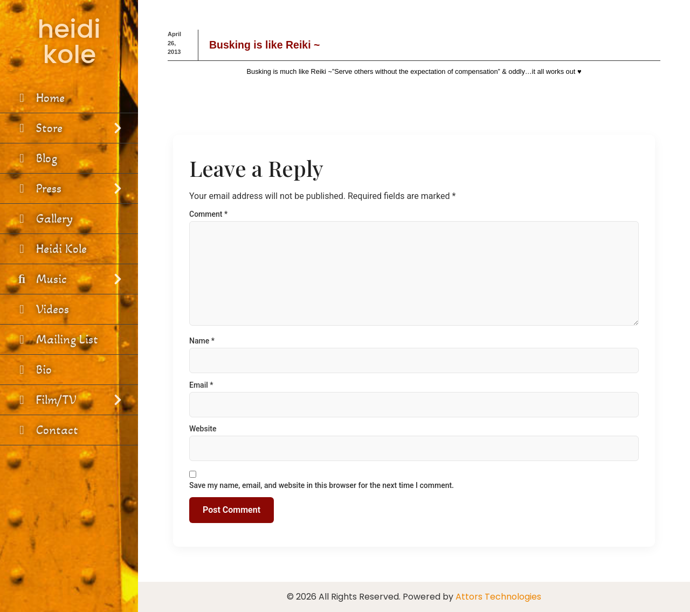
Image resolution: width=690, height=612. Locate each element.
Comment (208, 214)
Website (202, 428)
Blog (35, 158)
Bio (33, 369)
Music (69, 279)
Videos (41, 309)
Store (69, 128)
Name (202, 341)
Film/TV (69, 399)
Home (39, 98)
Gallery (43, 218)
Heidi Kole (50, 249)
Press (69, 188)
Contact (46, 430)
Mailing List (56, 339)
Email (201, 385)
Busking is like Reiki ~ (264, 45)
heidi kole (69, 41)
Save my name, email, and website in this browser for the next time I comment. (321, 485)
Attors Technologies (498, 596)
